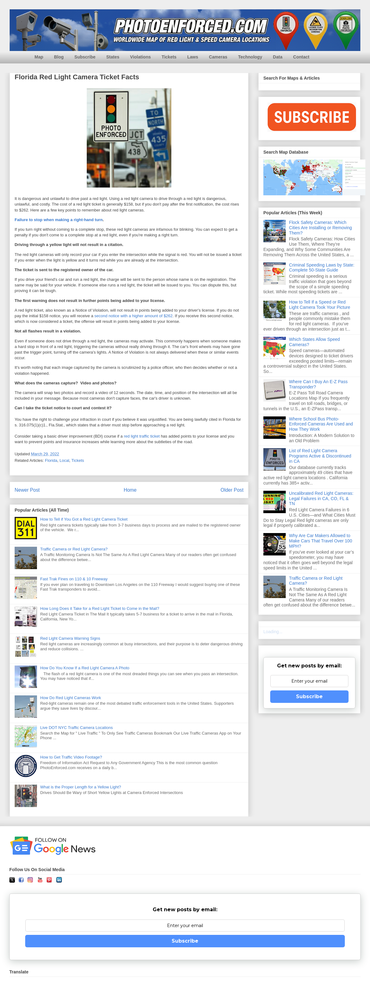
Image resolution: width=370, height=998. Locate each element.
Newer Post (27, 490)
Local (64, 460)
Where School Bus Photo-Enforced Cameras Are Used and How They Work (321, 424)
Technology (250, 56)
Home (130, 490)
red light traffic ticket (142, 436)
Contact (301, 56)
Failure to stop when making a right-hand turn (59, 219)
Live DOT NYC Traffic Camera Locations (76, 727)
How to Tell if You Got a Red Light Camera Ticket (83, 519)
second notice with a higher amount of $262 (134, 315)
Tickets (169, 56)
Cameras (218, 56)
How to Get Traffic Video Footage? (71, 757)
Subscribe (84, 56)
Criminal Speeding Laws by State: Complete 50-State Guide (321, 267)
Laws (192, 56)
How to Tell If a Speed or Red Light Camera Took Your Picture (319, 304)
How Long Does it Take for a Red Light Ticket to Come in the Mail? (99, 608)
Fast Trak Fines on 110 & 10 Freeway (74, 579)
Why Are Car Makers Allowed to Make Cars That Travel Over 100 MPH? (320, 541)
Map (39, 56)
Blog (59, 56)
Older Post (231, 490)
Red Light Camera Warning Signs (70, 638)
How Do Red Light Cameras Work (70, 697)
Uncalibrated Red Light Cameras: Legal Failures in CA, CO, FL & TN (321, 498)
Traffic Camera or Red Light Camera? (74, 549)
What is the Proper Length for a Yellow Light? (80, 787)
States (112, 56)
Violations (140, 56)
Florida (51, 460)
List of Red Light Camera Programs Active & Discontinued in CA (320, 456)
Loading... (273, 631)
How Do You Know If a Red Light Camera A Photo (84, 668)
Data (277, 56)
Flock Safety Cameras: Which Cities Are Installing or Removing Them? (320, 227)
